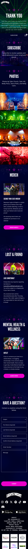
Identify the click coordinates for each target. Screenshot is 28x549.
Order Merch (14, 227)
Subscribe (14, 35)
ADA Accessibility (14, 519)
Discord (3, 506)
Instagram (2, 502)
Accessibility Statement (14, 528)
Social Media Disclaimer (14, 526)
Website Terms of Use (14, 523)
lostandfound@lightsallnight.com (13, 286)
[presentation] (12, 477)
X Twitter (11, 502)
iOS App (21, 512)
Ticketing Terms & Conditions (14, 521)
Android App (7, 512)
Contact (14, 517)
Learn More (14, 376)
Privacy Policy (14, 524)
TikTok (20, 502)
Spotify (15, 502)
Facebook (6, 502)
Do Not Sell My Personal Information (14, 530)
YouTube (24, 502)
